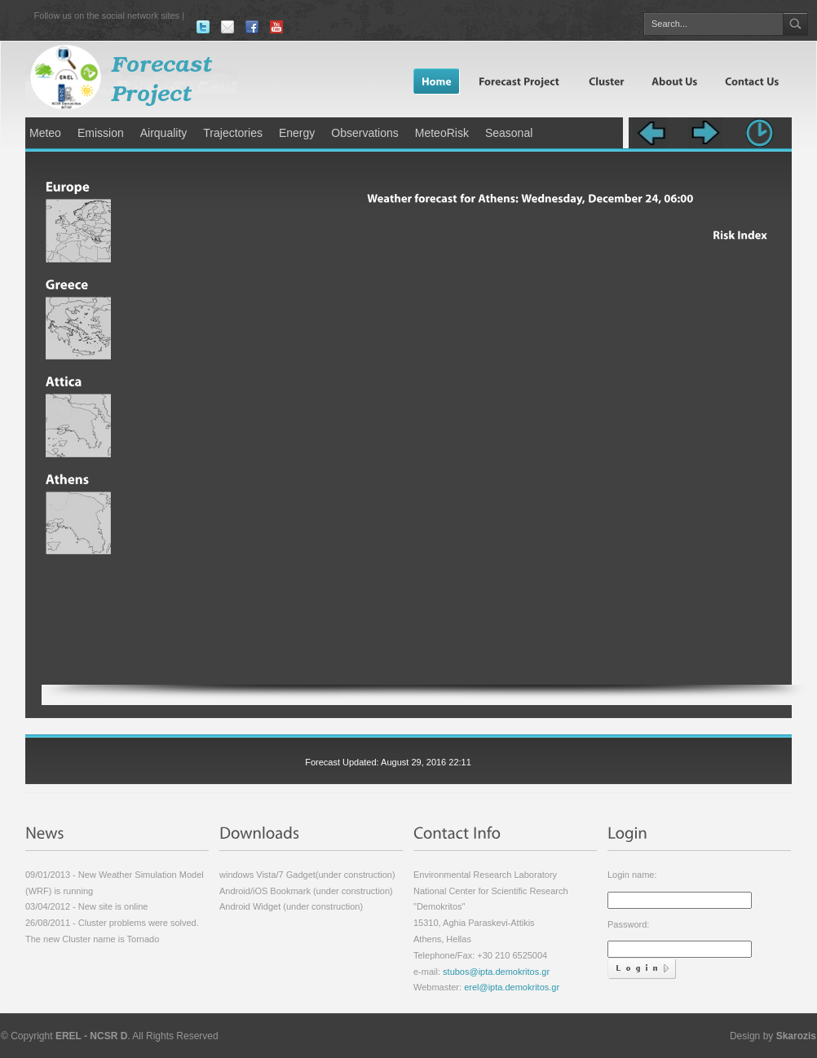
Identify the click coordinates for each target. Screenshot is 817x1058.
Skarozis (796, 1036)
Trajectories (233, 132)
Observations (364, 132)
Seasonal (508, 132)
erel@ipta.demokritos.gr (511, 987)
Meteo (45, 132)
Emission (100, 132)
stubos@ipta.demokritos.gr (495, 971)
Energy (297, 132)
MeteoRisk (442, 132)
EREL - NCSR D (91, 1036)
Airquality (164, 132)
